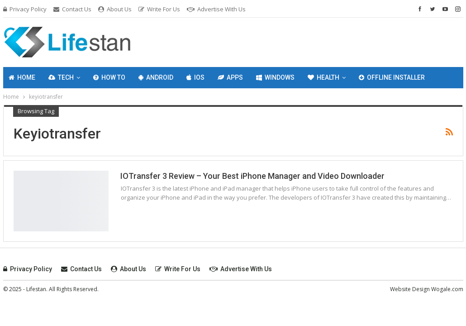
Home (22, 77)
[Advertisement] (311, 40)
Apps (230, 77)
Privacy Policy (25, 9)
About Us (115, 9)
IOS (195, 77)
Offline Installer (392, 77)
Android (155, 77)
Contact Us (72, 9)
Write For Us (159, 9)
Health (323, 77)
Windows (275, 77)
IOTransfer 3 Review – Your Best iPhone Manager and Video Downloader (252, 176)
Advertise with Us (216, 9)
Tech (61, 77)
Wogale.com (447, 289)
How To (109, 77)
